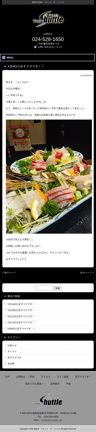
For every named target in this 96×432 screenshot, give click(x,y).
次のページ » (87, 272)
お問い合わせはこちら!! (50, 47)
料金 (68, 383)
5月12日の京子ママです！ (21, 316)
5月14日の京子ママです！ (21, 304)
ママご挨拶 (62, 376)
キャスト (12, 351)
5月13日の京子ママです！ (21, 310)
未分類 (10, 363)
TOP (7, 376)
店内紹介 (55, 383)
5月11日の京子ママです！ (21, 322)
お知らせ (12, 345)
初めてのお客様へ (34, 383)
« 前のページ (9, 272)
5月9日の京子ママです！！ (21, 328)
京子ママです (14, 357)
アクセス (45, 376)
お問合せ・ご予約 (25, 376)
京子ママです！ (83, 376)
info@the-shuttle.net (51, 420)
